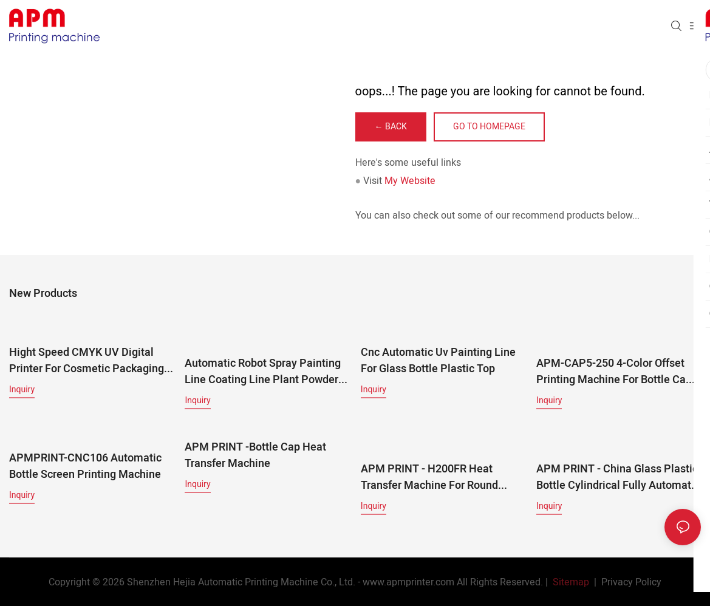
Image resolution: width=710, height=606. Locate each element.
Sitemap (569, 581)
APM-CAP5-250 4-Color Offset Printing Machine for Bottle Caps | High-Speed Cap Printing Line (616, 360)
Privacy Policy (631, 581)
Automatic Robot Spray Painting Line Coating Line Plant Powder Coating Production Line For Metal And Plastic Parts (263, 371)
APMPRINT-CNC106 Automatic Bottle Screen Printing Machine (85, 465)
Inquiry (22, 388)
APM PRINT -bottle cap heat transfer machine (255, 454)
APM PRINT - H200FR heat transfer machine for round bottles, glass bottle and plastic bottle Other (439, 465)
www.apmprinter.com (408, 581)
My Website (409, 181)
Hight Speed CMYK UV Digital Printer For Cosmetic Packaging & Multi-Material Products (86, 360)
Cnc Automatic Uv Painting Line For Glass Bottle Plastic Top (438, 360)
